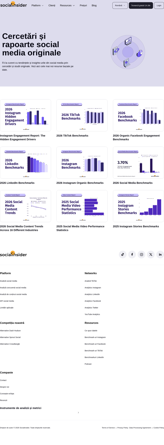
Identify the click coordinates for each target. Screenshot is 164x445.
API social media (7, 301)
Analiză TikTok (91, 281)
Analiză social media (8, 281)
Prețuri (83, 5)
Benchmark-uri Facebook (95, 344)
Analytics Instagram (93, 288)
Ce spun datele (91, 331)
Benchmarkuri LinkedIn (94, 357)
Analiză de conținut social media (13, 294)
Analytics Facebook (93, 301)
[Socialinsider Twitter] (151, 254)
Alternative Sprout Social (10, 337)
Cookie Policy (158, 428)
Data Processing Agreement (140, 428)
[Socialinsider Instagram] (141, 254)
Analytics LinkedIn (92, 294)
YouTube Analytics (92, 314)
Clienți (52, 5)
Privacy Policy (122, 428)
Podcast (88, 364)
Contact (3, 380)
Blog (94, 5)
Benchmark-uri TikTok (94, 351)
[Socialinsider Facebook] (132, 254)
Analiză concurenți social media (13, 288)
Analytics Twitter (91, 308)
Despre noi (4, 387)
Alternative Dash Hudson (10, 331)
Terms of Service (108, 428)
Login (159, 5)
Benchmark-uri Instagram (95, 337)
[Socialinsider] (13, 4)
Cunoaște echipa (7, 394)
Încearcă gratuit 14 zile (141, 5)
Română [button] (120, 5)
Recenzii (3, 400)
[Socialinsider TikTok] (123, 254)
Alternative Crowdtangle (10, 344)
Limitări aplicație (6, 308)
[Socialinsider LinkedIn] (160, 254)
